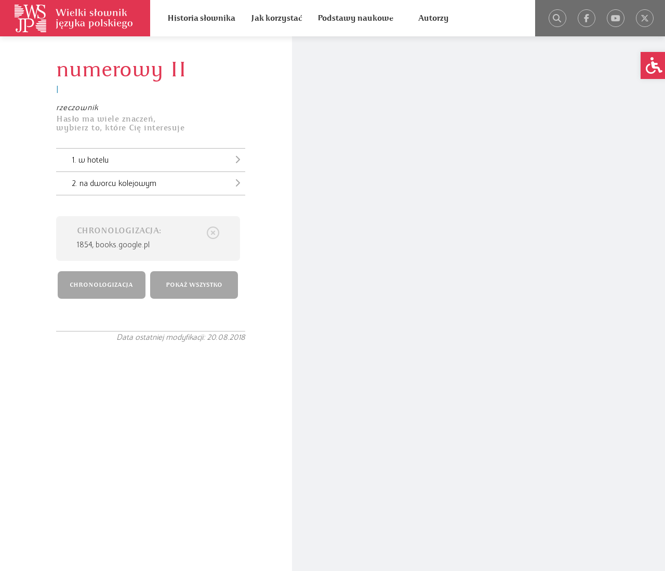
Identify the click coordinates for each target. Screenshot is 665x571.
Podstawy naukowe (355, 18)
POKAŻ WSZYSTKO (194, 285)
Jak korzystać (276, 18)
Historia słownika (201, 18)
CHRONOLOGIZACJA (101, 285)
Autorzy (433, 18)
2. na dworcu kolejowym (158, 183)
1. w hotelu (158, 159)
